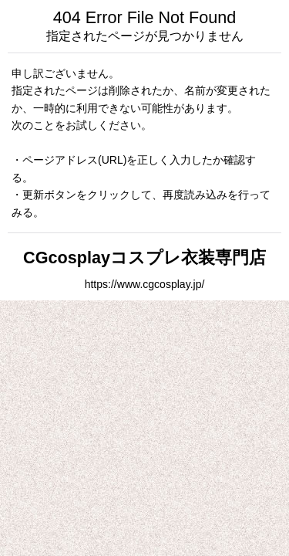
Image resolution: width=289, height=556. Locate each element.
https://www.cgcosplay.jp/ (145, 284)
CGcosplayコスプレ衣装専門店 (144, 257)
